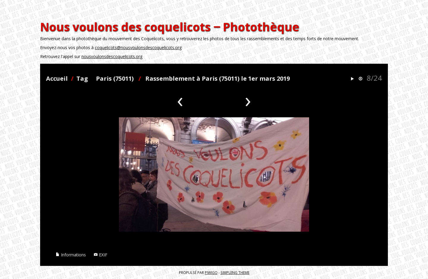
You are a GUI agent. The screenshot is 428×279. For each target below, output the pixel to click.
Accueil (57, 78)
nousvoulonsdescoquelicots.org (111, 56)
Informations (71, 255)
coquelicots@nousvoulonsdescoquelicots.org (138, 47)
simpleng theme (235, 272)
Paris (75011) (115, 78)
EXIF (100, 255)
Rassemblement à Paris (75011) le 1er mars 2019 (217, 78)
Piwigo (211, 272)
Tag (82, 78)
